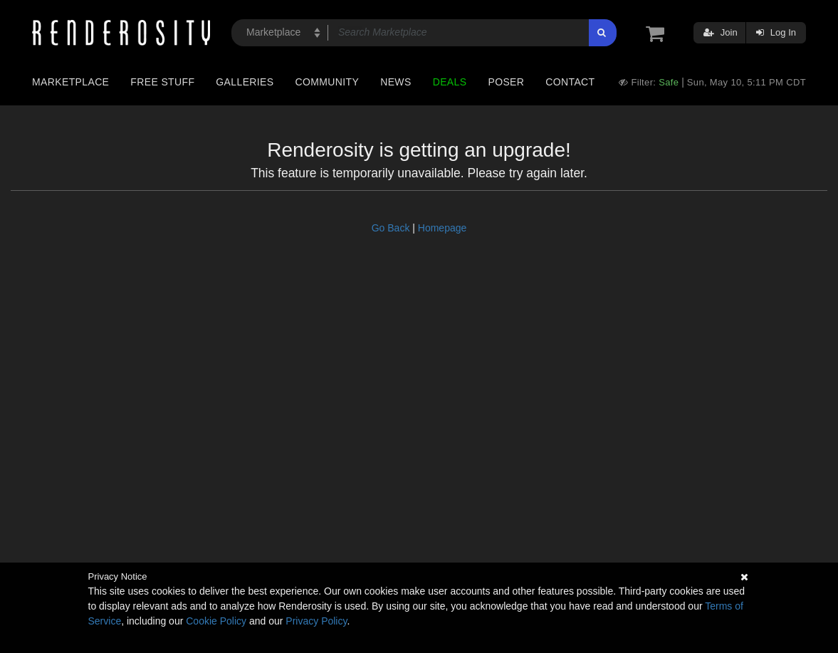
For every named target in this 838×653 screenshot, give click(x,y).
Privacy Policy (316, 621)
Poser (506, 82)
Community (327, 82)
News (395, 82)
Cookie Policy (216, 621)
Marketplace (70, 82)
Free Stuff (162, 82)
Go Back (391, 228)
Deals (450, 82)
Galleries (244, 82)
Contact (570, 82)
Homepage (442, 228)
